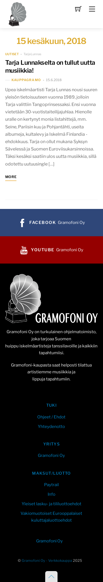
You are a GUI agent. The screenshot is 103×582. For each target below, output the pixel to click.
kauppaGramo (26, 80)
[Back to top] (51, 576)
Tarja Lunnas (32, 54)
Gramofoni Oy (51, 455)
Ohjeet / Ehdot (51, 416)
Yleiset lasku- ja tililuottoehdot (51, 503)
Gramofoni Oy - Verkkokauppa (47, 561)
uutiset (12, 54)
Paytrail (51, 484)
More (11, 177)
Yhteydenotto (51, 426)
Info (51, 494)
